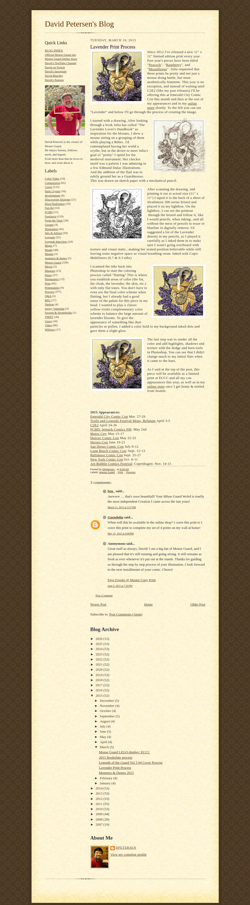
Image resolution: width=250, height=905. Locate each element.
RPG (48, 300)
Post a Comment (104, 595)
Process (49, 291)
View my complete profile (128, 854)
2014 (99, 788)
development (52, 195)
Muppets (50, 270)
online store (156, 386)
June (103, 731)
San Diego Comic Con (107, 446)
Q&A (48, 296)
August (105, 721)
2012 (99, 799)
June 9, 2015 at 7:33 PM (120, 585)
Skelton (49, 304)
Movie (49, 266)
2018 (99, 680)
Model (49, 249)
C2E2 (94, 425)
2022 (99, 659)
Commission (52, 182)
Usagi (48, 321)
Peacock (155, 65)
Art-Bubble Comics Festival (111, 464)
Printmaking (52, 287)
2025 (99, 644)
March (105, 747)
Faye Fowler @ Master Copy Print (132, 580)
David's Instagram (56, 71)
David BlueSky (54, 75)
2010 (99, 809)
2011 (99, 804)
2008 (99, 819)
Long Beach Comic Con (108, 451)
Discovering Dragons (57, 199)
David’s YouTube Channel (60, 63)
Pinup (48, 275)
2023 (99, 654)
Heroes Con (99, 442)
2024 (99, 649)
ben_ (111, 491)
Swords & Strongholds (58, 312)
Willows (50, 329)
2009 (99, 814)
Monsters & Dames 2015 (116, 773)
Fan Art (49, 207)
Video (48, 325)
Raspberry (173, 65)
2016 (99, 690)
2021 (99, 664)
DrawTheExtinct (55, 203)
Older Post (197, 604)
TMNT (49, 316)
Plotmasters (52, 279)
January (105, 783)
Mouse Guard (53, 262)
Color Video (52, 178)
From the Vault (54, 220)
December (107, 701)
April (104, 742)
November (107, 706)
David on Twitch (55, 67)
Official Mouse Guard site (60, 54)
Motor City (98, 434)
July (103, 726)
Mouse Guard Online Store (61, 58)
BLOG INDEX (54, 50)
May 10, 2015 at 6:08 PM (121, 533)
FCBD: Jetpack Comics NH (111, 429)
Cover (48, 186)
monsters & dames (56, 258)
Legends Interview (56, 241)
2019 (99, 675)
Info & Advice (53, 233)
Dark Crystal (52, 191)
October (106, 711)
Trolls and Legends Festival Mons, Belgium (123, 421)
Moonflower (158, 69)
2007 (99, 824)
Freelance (50, 216)
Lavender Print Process (115, 768)
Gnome (49, 224)
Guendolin (116, 517)
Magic (49, 245)
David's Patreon (54, 79)
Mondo (49, 253)
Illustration (51, 229)
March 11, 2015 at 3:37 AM (122, 507)
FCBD (49, 212)
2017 (99, 685)
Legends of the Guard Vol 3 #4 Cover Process (131, 763)
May (103, 737)
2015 (99, 695)
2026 (99, 639)
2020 (99, 669)
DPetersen (126, 848)
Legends (50, 237)
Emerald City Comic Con (109, 416)
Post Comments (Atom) (126, 614)
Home (148, 604)
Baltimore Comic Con (106, 455)
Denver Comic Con (104, 438)
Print (48, 283)
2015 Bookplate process (115, 757)
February (106, 778)
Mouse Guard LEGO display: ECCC (124, 752)
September (108, 716)
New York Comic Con (106, 459)
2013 (99, 793)
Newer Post (98, 604)
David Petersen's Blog (79, 24)
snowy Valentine (55, 308)
